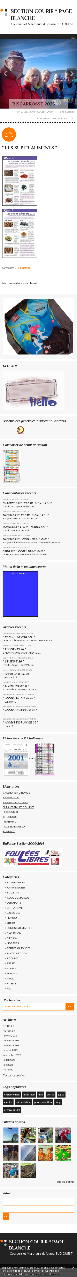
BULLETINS (13, 892)
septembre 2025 (12, 1055)
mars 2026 (9, 1030)
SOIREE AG (13, 973)
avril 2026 (8, 1025)
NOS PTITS (13, 943)
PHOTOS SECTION (17, 953)
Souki (6, 550)
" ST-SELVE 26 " (13, 661)
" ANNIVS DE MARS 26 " (34, 538)
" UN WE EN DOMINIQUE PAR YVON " (35, 111)
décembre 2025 (12, 1040)
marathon (29, 1094)
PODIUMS (12, 958)
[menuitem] (36, 112)
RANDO (11, 968)
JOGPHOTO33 (11, 797)
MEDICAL (12, 938)
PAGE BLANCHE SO (14, 826)
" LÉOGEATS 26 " (14, 649)
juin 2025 (8, 1064)
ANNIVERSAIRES (16, 887)
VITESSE (11, 983)
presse (50, 1094)
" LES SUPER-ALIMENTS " (29, 147)
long (58, 1102)
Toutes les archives (14, 1075)
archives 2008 (12, 1109)
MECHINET (10, 503)
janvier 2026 (10, 1035)
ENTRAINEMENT (16, 907)
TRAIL (10, 978)
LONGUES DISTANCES (19, 927)
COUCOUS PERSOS (18, 897)
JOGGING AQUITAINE (15, 802)
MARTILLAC (20, 573)
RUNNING (9, 831)
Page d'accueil (66, 111)
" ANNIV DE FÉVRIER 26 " (20, 710)
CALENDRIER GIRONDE (16, 792)
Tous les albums (64, 1181)
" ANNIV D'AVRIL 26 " (17, 673)
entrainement (12, 1094)
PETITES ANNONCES (18, 948)
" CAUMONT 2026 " (16, 686)
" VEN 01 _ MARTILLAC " (37, 503)
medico (8, 1102)
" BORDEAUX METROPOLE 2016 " (56, 118)
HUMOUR (12, 917)
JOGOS (11, 922)
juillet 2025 (9, 1059)
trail (40, 1094)
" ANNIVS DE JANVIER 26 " (20, 722)
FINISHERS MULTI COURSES (18, 807)
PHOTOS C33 (10, 811)
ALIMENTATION (22, 268)
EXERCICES (13, 912)
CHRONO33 (10, 816)
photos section (43, 1102)
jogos (61, 1094)
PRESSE (11, 963)
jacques (8, 526)
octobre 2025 (10, 1050)
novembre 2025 (12, 1045)
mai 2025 (8, 1069)
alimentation (23, 1102)
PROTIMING (10, 821)
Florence (8, 515)
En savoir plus (46, 1274)
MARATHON (14, 933)
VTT (9, 988)
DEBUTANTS (14, 902)
